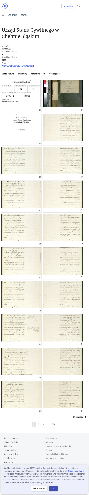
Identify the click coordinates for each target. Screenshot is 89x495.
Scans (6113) (55, 74)
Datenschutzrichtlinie (54, 458)
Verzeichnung (8, 74)
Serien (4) (22, 74)
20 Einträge (79, 417)
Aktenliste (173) (38, 74)
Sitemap (49, 442)
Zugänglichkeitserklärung (56, 454)
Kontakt (49, 450)
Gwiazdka (40, 110)
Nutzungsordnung (76, 471)
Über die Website (11, 442)
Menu (84, 6)
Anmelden (68, 6)
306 (53, 424)
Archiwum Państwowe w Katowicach (18, 66)
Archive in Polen (11, 454)
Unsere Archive (10, 450)
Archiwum (12, 15)
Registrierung (51, 438)
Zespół (24, 15)
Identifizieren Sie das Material (58, 446)
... (48, 424)
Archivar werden (11, 438)
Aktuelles (8, 446)
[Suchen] (78, 6)
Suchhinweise (10, 458)
